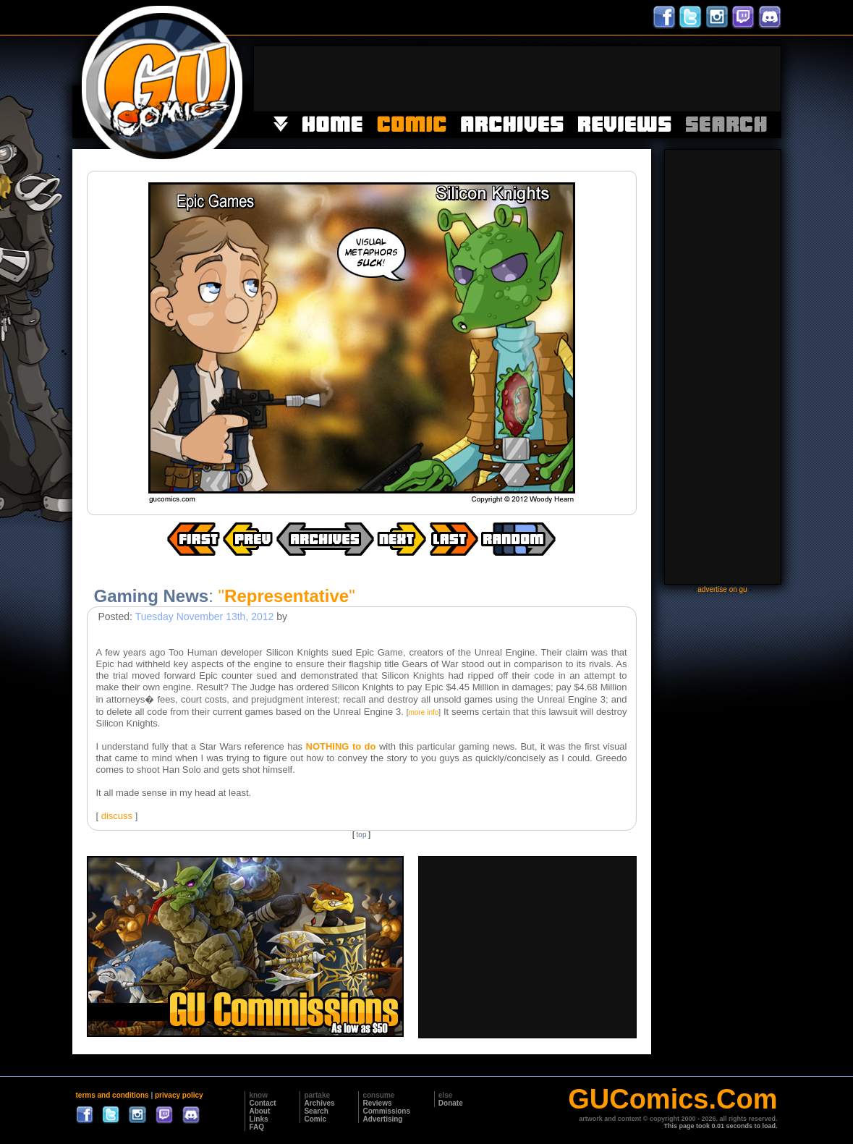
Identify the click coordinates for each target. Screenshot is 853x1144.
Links (258, 1119)
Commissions (386, 1111)
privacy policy (179, 1095)
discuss (116, 815)
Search (316, 1111)
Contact (262, 1103)
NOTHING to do (341, 746)
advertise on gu (722, 589)
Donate (450, 1103)
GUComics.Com (672, 1099)
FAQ (256, 1127)
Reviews (376, 1103)
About (259, 1111)
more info (423, 712)
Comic (315, 1119)
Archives (319, 1103)
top (362, 835)
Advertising (382, 1119)
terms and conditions (112, 1095)
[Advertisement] (517, 78)
